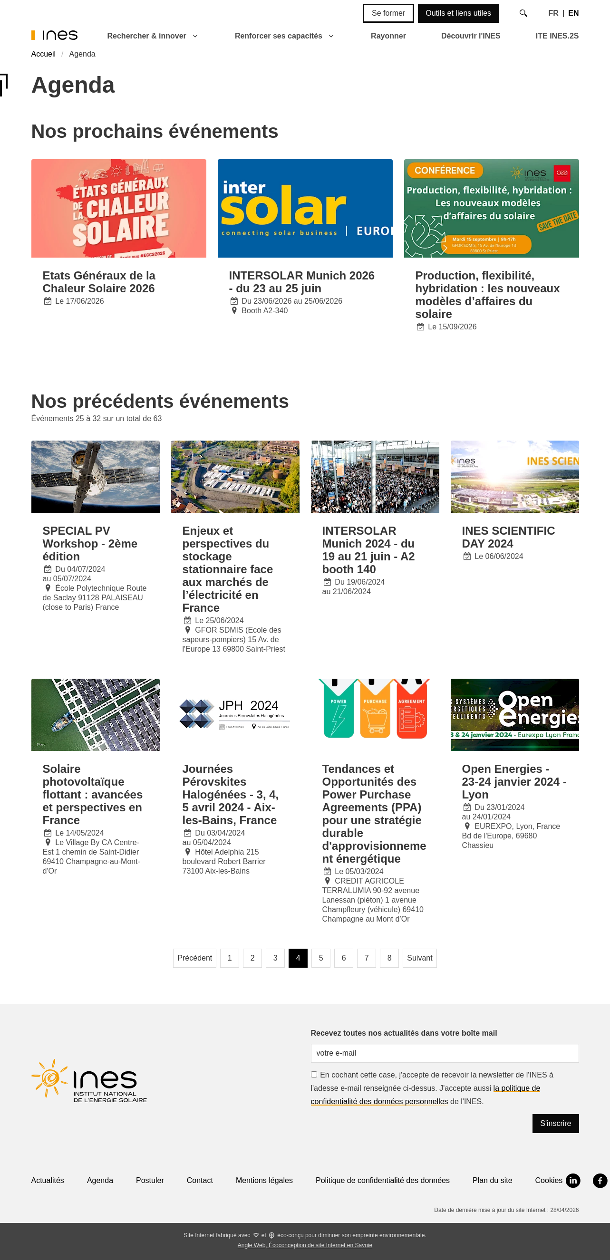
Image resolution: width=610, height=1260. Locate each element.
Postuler (150, 1180)
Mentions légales (264, 1180)
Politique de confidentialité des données (383, 1180)
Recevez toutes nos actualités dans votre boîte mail (404, 1033)
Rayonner (388, 36)
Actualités (47, 1180)
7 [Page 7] (367, 958)
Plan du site (493, 1180)
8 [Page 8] (389, 958)
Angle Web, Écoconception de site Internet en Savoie (305, 1245)
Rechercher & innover (146, 36)
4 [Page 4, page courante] (298, 958)
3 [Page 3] (275, 958)
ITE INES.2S (557, 36)
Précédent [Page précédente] (194, 958)
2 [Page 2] (253, 958)
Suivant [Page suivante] (419, 958)
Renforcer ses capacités (278, 36)
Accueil (43, 54)
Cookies (549, 1180)
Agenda (100, 1180)
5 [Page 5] (321, 958)
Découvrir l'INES (471, 36)
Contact (200, 1180)
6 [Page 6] (344, 958)
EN (573, 13)
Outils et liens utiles (458, 13)
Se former (388, 13)
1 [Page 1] (230, 958)
